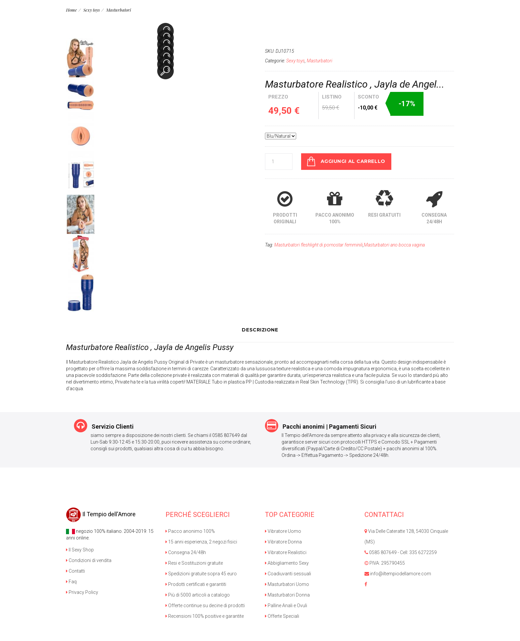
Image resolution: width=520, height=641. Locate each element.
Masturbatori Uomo (287, 584)
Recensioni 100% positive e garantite (204, 615)
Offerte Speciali (282, 615)
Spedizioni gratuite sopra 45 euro (201, 573)
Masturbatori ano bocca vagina (394, 244)
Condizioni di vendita (88, 560)
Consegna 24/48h (185, 552)
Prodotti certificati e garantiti (195, 584)
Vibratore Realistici (285, 552)
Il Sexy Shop (80, 549)
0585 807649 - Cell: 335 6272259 (400, 552)
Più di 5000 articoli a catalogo (197, 594)
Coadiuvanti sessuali (288, 573)
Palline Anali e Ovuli (286, 605)
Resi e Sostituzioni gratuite (194, 562)
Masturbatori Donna (287, 594)
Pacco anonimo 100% (190, 531)
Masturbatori (118, 10)
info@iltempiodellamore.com (397, 573)
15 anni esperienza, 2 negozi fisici (201, 541)
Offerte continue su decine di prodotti (205, 605)
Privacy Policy (82, 592)
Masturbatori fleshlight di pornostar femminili (318, 244)
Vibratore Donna (283, 541)
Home (71, 10)
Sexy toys (91, 10)
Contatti (75, 570)
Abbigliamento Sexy (287, 562)
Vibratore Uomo (283, 531)
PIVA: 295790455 (384, 562)
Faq (71, 581)
